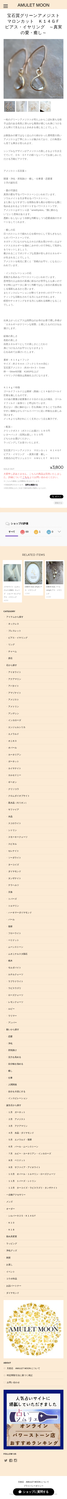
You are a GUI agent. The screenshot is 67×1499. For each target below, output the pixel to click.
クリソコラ (13, 789)
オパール (12, 747)
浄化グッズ (11, 1250)
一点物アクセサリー (16, 1194)
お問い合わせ (13, 1382)
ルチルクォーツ (15, 974)
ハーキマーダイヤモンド (20, 912)
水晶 (10, 816)
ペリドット (13, 940)
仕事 (10, 1078)
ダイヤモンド (14, 871)
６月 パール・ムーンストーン (23, 1146)
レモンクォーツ (15, 1002)
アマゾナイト (14, 693)
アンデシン (13, 713)
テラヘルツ (13, 885)
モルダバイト (14, 967)
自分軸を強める (15, 1064)
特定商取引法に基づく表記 (20, 1375)
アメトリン (13, 706)
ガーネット (13, 761)
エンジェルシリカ (16, 727)
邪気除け (12, 1050)
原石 (10, 658)
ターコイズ (13, 864)
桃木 (10, 960)
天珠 (10, 892)
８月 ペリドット (16, 1160)
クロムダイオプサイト (19, 796)
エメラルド (13, 734)
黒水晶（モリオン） (18, 803)
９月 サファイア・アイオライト (24, 1167)
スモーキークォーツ (18, 837)
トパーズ (12, 899)
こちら (25, 477)
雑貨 (8, 1257)
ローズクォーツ (15, 995)
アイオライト (14, 672)
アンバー (12, 1022)
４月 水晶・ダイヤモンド (21, 1133)
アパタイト (13, 686)
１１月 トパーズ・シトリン (22, 1181)
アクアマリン (14, 679)
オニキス (12, 741)
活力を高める (14, 1057)
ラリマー (12, 1016)
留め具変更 (11, 1236)
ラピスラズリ (14, 988)
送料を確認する (31, 485)
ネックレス (13, 624)
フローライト (14, 933)
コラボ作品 (11, 1278)
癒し (10, 1071)
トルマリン (13, 906)
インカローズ (14, 720)
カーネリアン (14, 754)
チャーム (12, 651)
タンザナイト (14, 878)
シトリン (12, 830)
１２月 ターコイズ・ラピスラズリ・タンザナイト (33, 1188)
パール (11, 919)
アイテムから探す (14, 617)
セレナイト (13, 851)
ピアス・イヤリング (18, 637)
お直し (9, 1264)
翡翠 (10, 926)
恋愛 (10, 1036)
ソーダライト (14, 857)
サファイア (13, 809)
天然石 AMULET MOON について (23, 1368)
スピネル (12, 844)
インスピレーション (18, 1098)
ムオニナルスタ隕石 (18, 954)
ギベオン (12, 782)
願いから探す (12, 1029)
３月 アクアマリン (18, 1126)
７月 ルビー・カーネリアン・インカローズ (29, 1153)
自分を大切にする (16, 1091)
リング (11, 644)
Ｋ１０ (11, 1222)
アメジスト (13, 699)
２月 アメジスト (16, 1119)
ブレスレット (14, 631)
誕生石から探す (13, 1105)
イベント (10, 1271)
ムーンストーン (15, 947)
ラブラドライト (15, 981)
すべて (12, 531)
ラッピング (11, 1243)
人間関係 (12, 1084)
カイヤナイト (14, 768)
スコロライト (14, 823)
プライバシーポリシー (33, 1486)
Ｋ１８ (11, 1229)
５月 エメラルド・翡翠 (20, 1139)
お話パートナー (13, 1286)
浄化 (10, 1043)
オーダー (10, 1209)
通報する (58, 503)
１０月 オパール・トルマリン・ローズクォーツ (31, 1174)
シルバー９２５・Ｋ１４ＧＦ (22, 1216)
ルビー (11, 1009)
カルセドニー (14, 775)
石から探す (11, 665)
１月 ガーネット (16, 1112)
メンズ (9, 1201)
